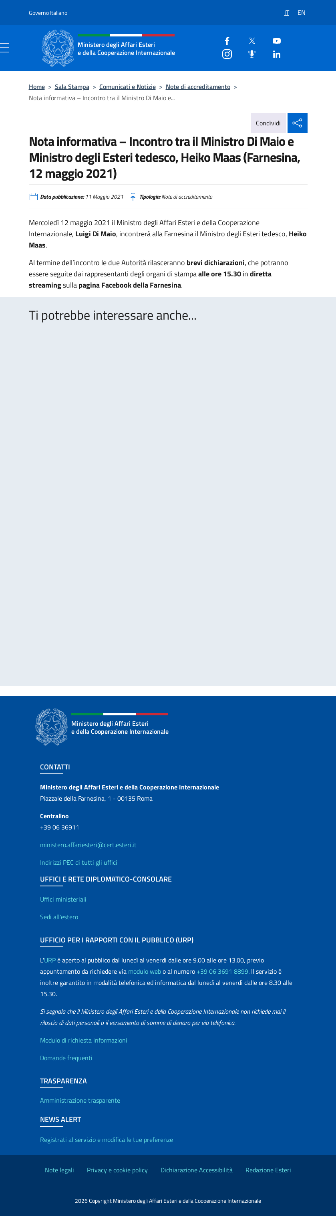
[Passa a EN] (303, 9)
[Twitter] (249, 39)
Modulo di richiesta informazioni (83, 1040)
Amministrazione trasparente (80, 1100)
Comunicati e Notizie (127, 86)
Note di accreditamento (198, 86)
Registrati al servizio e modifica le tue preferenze (106, 1139)
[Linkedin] (274, 53)
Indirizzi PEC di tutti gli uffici (78, 862)
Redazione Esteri (268, 1170)
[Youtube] (274, 39)
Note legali (59, 1170)
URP (50, 960)
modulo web (144, 971)
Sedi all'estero (59, 917)
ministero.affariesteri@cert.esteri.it (88, 845)
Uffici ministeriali (63, 899)
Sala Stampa (72, 86)
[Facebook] (224, 39)
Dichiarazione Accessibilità (197, 1170)
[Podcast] (249, 53)
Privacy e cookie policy (117, 1170)
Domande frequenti (66, 1058)
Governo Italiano (48, 12)
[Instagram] (224, 53)
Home (37, 86)
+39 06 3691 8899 (222, 971)
